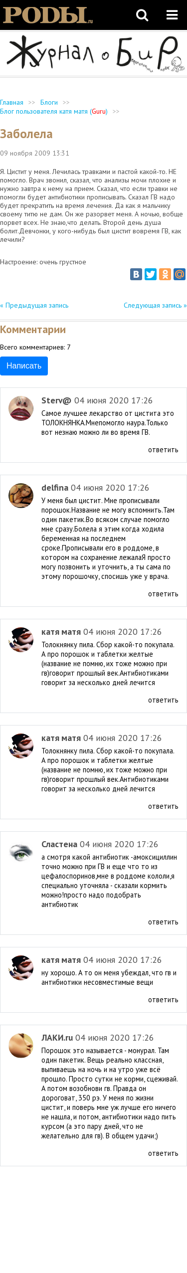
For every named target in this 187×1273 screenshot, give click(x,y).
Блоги (49, 102)
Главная (11, 102)
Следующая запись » (155, 305)
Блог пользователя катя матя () (54, 111)
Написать (23, 366)
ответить (163, 449)
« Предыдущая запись (34, 305)
